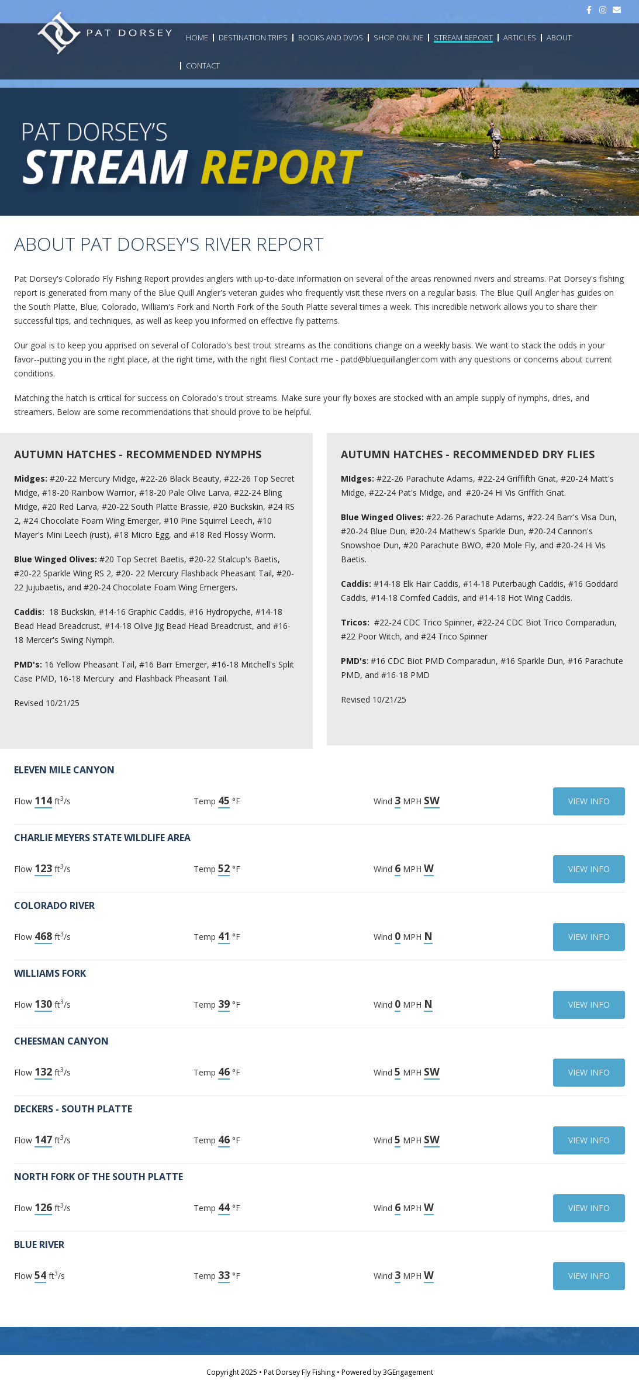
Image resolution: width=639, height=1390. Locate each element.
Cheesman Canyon (61, 1041)
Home (197, 37)
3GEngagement (408, 1372)
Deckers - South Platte (73, 1108)
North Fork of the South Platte (98, 1176)
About (559, 37)
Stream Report (463, 37)
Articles (519, 37)
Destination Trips (253, 37)
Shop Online (398, 37)
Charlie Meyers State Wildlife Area (102, 837)
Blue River (39, 1244)
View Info (589, 801)
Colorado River (54, 905)
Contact (203, 65)
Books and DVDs (330, 37)
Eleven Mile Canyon (64, 769)
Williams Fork (50, 973)
